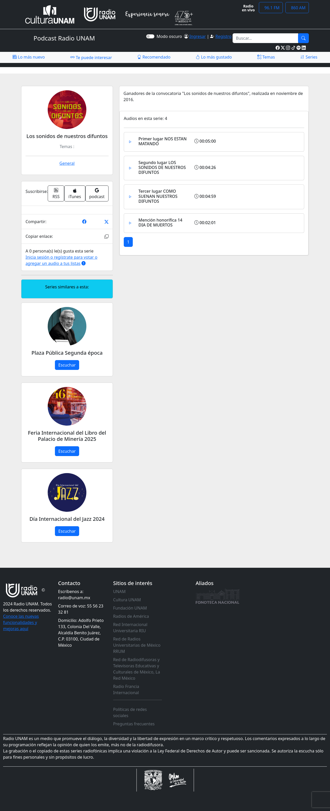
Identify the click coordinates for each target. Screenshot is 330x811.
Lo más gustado (214, 57)
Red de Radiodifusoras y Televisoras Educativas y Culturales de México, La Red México (136, 669)
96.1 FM (270, 8)
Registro (223, 36)
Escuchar (67, 365)
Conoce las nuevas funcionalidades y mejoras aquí (21, 622)
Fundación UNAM (130, 608)
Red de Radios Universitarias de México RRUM (137, 645)
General (67, 163)
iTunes (75, 194)
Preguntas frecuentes (134, 724)
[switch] (150, 36)
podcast (96, 193)
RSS (56, 193)
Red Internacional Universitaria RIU (130, 628)
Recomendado (153, 57)
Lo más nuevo (29, 57)
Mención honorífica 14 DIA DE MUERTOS (160, 222)
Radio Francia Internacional (126, 689)
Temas (266, 57)
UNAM (119, 591)
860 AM (297, 8)
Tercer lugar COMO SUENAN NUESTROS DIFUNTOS (157, 196)
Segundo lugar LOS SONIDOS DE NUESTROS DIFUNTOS (162, 167)
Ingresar (197, 36)
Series (308, 57)
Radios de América (131, 616)
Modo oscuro (170, 36)
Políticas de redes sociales (130, 712)
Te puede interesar (91, 57)
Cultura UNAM (127, 600)
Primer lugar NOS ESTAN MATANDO (162, 141)
